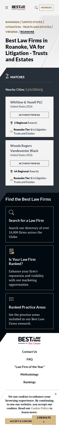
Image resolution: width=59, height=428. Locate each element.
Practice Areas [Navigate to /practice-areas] (29, 311)
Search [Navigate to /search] (29, 224)
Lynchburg (34, 89)
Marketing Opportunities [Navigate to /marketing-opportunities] (29, 268)
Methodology (29, 374)
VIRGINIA (12, 31)
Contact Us (29, 351)
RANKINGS (13, 22)
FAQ (30, 359)
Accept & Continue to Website (29, 421)
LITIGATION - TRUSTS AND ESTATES (28, 27)
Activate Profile (29, 115)
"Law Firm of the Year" (29, 367)
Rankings (29, 382)
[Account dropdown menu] (46, 8)
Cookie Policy (40, 408)
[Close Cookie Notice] (53, 394)
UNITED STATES (32, 22)
